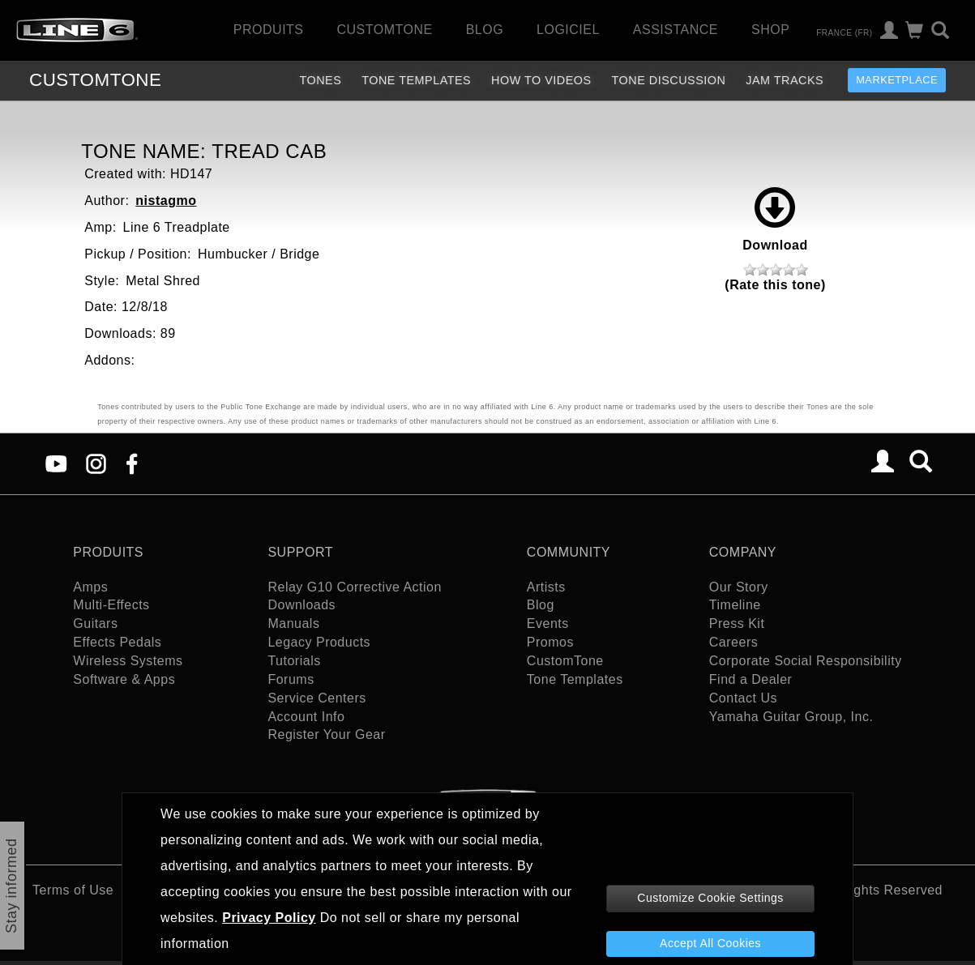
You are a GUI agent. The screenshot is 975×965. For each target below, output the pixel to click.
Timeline (735, 605)
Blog (484, 29)
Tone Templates (416, 80)
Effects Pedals (117, 642)
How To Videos (541, 80)
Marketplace (897, 80)
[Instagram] (96, 463)
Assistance (675, 29)
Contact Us (743, 698)
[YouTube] (56, 463)
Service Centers (316, 698)
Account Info (305, 717)
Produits (268, 29)
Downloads (301, 605)
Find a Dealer (751, 679)
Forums (290, 679)
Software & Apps (124, 679)
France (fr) (844, 32)
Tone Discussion (669, 80)
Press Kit (737, 623)
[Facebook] (132, 463)
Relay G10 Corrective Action (354, 587)
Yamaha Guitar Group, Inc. (791, 717)
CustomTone (384, 29)
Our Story (738, 587)
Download (774, 219)
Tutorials (293, 661)
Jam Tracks (784, 80)
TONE (95, 80)
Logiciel (568, 29)
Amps (90, 587)
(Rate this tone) (775, 285)
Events (548, 623)
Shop (770, 29)
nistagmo (165, 200)
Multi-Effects (111, 605)
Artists (546, 587)
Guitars (95, 623)
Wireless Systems (127, 661)
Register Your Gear (326, 734)
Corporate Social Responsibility (805, 661)
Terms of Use (72, 890)
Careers (733, 642)
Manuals (293, 623)
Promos (550, 642)
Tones (320, 80)
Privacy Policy (269, 917)
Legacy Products (318, 642)
